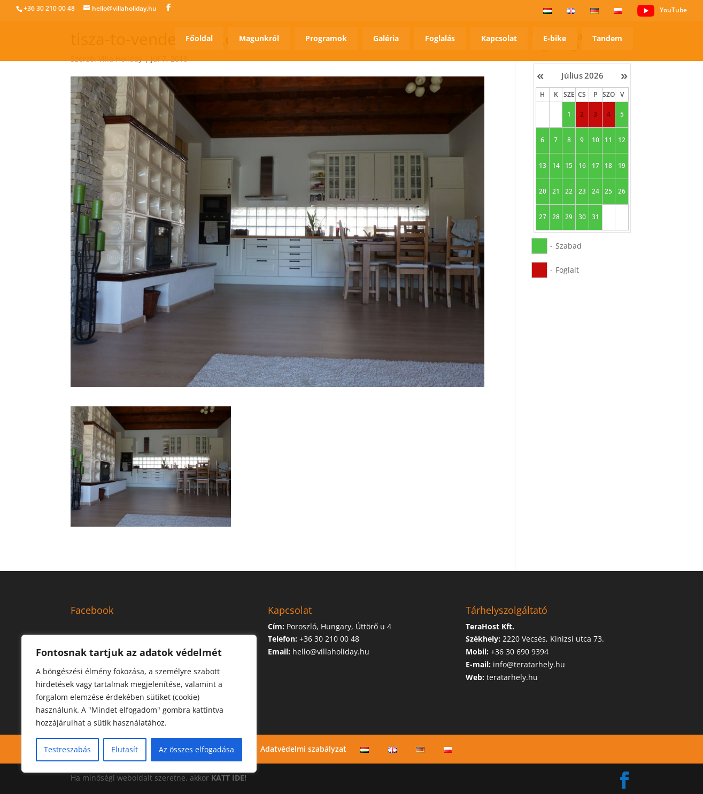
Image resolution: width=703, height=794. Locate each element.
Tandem (607, 38)
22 (569, 191)
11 (608, 140)
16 (582, 165)
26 (621, 191)
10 (595, 140)
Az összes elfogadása (196, 749)
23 (582, 191)
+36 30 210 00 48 (49, 8)
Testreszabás (67, 749)
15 (569, 165)
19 (621, 165)
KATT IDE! (228, 778)
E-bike (554, 38)
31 (595, 217)
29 (569, 217)
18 (608, 165)
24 (595, 191)
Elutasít (124, 749)
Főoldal (199, 38)
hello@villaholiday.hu (330, 651)
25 (608, 191)
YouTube (662, 11)
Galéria (386, 38)
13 (542, 165)
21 (555, 191)
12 (621, 140)
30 (582, 217)
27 (542, 217)
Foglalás (440, 38)
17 (595, 165)
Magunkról (259, 38)
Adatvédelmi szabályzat (303, 749)
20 (542, 191)
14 (555, 165)
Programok (326, 38)
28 (555, 217)
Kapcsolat (499, 38)
